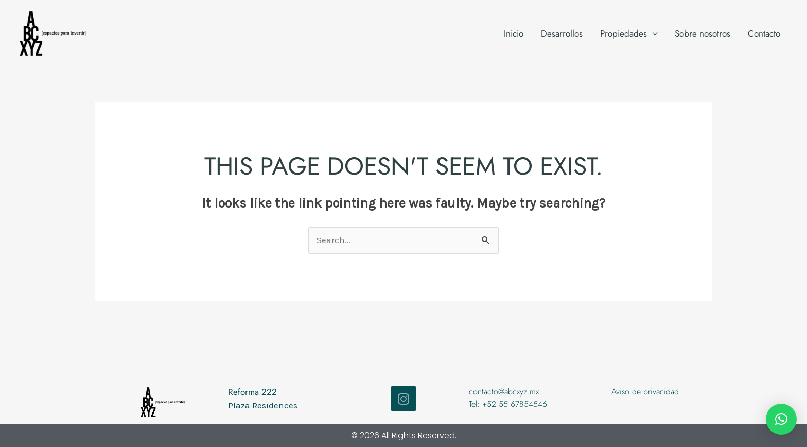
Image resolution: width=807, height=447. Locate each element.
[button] (781, 419)
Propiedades (623, 33)
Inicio (513, 33)
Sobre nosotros (702, 33)
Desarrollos (562, 33)
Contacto (764, 33)
